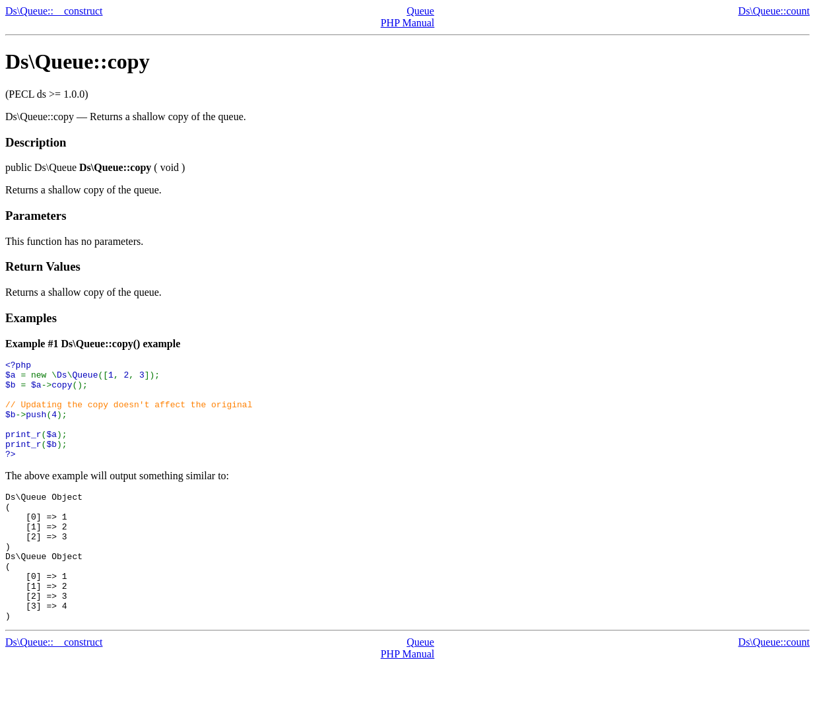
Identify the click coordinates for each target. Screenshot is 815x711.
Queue (420, 11)
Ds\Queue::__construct (54, 11)
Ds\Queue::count (774, 11)
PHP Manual (408, 22)
